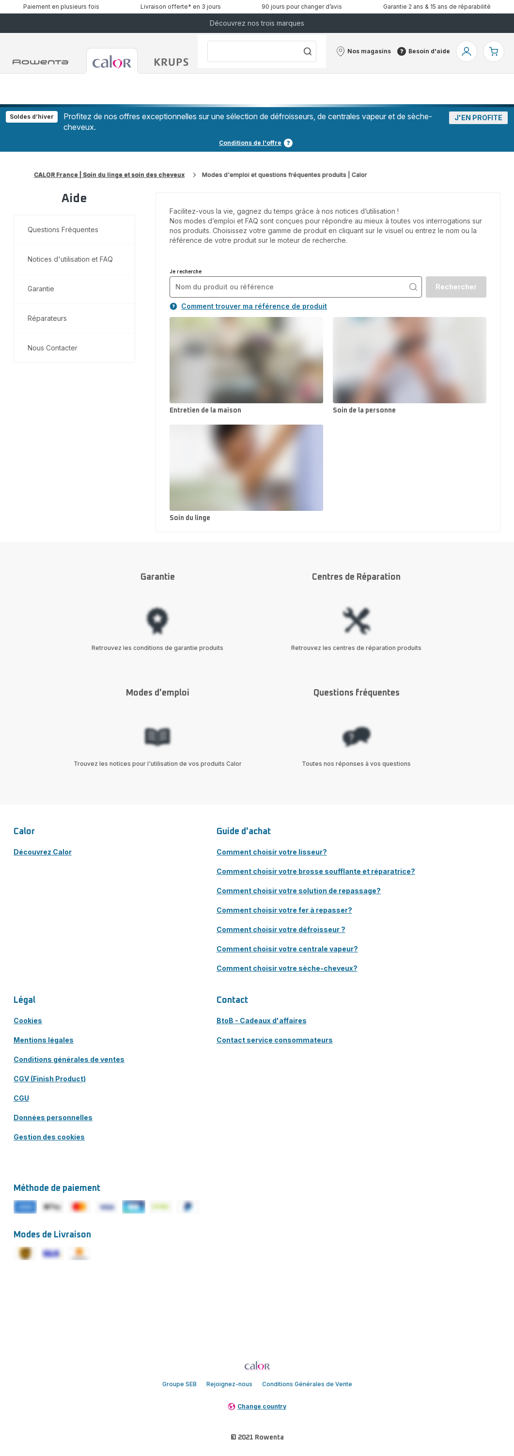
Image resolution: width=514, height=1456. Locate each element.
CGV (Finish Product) (50, 1079)
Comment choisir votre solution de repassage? (299, 890)
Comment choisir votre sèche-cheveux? (287, 968)
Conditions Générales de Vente (307, 1384)
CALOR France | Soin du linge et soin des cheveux (109, 174)
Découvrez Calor (43, 852)
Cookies (28, 1020)
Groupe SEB (179, 1384)
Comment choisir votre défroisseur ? (281, 929)
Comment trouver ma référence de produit (248, 306)
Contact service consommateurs (275, 1040)
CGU (21, 1098)
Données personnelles (53, 1117)
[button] (363, 51)
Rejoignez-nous (229, 1384)
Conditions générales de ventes (69, 1059)
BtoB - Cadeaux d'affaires (262, 1020)
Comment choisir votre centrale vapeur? (287, 949)
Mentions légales (44, 1040)
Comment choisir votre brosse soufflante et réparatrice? (316, 871)
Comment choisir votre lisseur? (272, 852)
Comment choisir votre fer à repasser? (284, 910)
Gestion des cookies (49, 1137)
